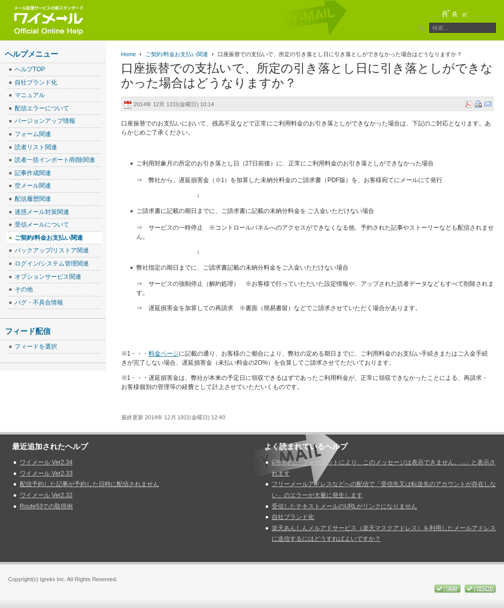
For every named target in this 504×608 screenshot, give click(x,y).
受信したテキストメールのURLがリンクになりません (344, 506)
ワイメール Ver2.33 (46, 473)
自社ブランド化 (293, 516)
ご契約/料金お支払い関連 (176, 54)
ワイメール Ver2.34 (46, 462)
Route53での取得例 (46, 506)
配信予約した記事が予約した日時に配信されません (89, 484)
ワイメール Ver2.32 (46, 495)
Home (128, 54)
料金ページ (163, 353)
